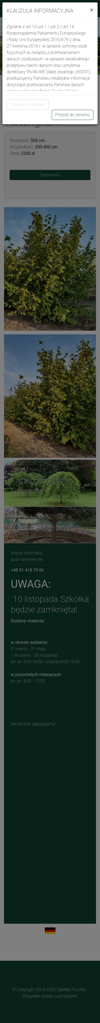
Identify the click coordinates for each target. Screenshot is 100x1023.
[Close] (92, 9)
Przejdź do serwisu (72, 114)
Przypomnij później (27, 104)
